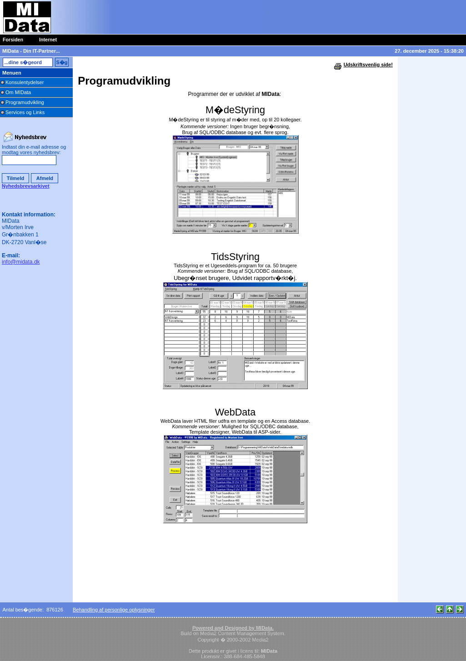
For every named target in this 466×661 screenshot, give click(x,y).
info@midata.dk (21, 262)
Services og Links (25, 112)
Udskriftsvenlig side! (368, 64)
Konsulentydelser (24, 82)
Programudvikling (24, 102)
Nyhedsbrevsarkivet (26, 186)
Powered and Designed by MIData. (233, 628)
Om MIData (18, 92)
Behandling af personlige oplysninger (114, 609)
